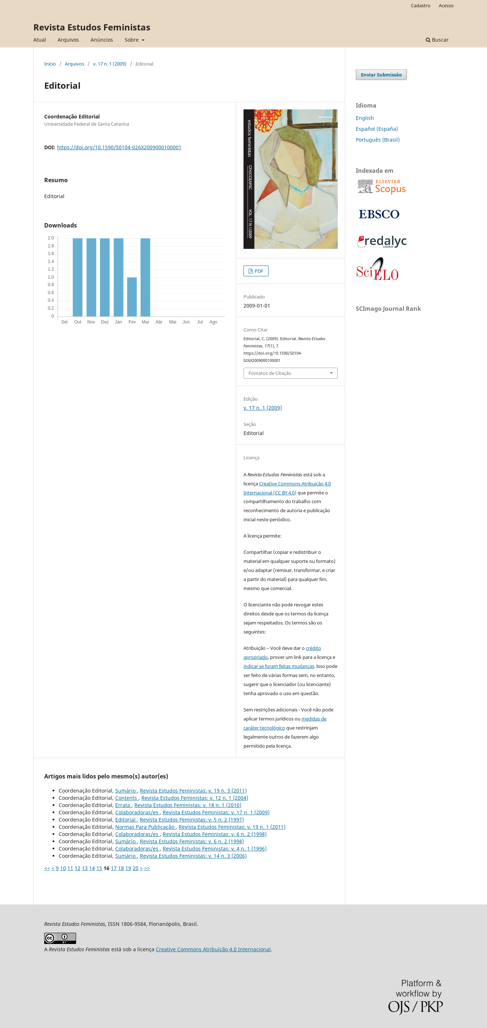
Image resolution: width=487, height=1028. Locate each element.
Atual (39, 39)
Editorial (126, 819)
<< (47, 868)
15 (99, 868)
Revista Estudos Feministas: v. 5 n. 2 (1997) (192, 819)
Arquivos (68, 39)
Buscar (437, 39)
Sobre (132, 39)
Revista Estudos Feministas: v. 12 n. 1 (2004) (194, 797)
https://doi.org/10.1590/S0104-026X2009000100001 (119, 147)
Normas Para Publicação (145, 826)
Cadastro (420, 5)
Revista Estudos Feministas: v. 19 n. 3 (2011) (193, 790)
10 (63, 868)
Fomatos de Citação (270, 373)
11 (70, 868)
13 (85, 868)
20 (135, 868)
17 (114, 868)
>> (147, 868)
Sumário (126, 790)
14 (92, 868)
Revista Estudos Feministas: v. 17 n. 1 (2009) (216, 812)
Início (50, 63)
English (365, 117)
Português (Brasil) (378, 139)
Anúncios (102, 39)
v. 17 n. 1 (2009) (109, 63)
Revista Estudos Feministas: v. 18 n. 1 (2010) (187, 805)
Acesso (446, 5)
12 (77, 868)
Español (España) (377, 128)
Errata (123, 805)
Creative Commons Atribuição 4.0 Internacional (213, 949)
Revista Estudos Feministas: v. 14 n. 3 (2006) (193, 855)
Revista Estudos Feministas (91, 27)
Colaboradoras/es (137, 812)
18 (121, 868)
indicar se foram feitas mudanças (279, 666)
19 (128, 868)
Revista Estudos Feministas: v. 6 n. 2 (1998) (215, 834)
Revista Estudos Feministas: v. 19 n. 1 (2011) (232, 826)
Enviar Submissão (381, 74)
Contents (126, 797)
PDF (258, 271)
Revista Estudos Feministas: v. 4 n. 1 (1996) (215, 848)
